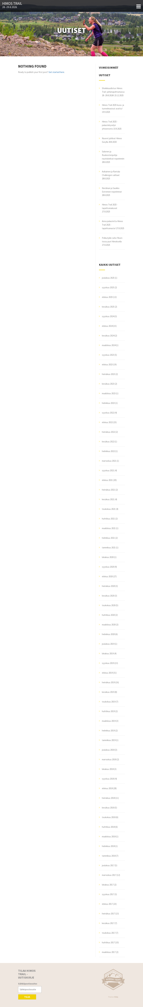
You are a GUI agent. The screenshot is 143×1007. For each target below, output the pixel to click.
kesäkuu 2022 (108, 441)
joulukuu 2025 (108, 277)
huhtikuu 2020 (108, 615)
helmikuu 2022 (108, 451)
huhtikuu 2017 (108, 942)
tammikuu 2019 (109, 740)
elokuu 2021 (107, 480)
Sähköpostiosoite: (27, 983)
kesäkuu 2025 (108, 306)
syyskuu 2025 (108, 287)
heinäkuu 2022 (108, 432)
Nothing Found (32, 66)
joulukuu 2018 (108, 749)
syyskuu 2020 (108, 566)
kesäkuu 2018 (108, 807)
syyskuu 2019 (108, 663)
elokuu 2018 (107, 788)
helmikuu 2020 (108, 634)
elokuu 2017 (107, 904)
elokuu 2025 (107, 297)
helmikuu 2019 (108, 730)
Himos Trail (12, 3)
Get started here (56, 72)
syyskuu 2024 (108, 316)
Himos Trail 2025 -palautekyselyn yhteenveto (110, 125)
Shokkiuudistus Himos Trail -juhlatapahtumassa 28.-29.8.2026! (113, 92)
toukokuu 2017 (108, 932)
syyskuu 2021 (108, 470)
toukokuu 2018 (108, 817)
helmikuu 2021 (108, 537)
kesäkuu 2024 (108, 335)
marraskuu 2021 (109, 460)
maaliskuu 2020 (109, 624)
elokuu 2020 (107, 576)
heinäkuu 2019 (108, 682)
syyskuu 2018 (108, 778)
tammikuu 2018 (109, 855)
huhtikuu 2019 (108, 711)
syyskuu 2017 (108, 894)
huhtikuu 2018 (108, 826)
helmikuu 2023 (108, 403)
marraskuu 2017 (109, 875)
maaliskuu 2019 (109, 720)
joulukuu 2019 (108, 643)
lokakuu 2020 (108, 557)
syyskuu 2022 (108, 412)
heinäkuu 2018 (108, 798)
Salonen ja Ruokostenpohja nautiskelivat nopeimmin (113, 155)
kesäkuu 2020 (108, 595)
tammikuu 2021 (109, 547)
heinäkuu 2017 (108, 913)
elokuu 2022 (107, 422)
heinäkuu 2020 (108, 586)
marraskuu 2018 (109, 759)
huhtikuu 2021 (108, 518)
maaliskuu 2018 (109, 836)
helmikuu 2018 (108, 846)
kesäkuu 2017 (108, 923)
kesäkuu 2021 (108, 499)
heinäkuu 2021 (108, 489)
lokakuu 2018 (108, 769)
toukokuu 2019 (108, 701)
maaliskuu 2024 (109, 345)
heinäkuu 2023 (108, 374)
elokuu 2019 (107, 672)
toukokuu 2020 (108, 605)
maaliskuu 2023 (109, 393)
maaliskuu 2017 (109, 952)
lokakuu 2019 (108, 653)
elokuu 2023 (107, 364)
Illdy (116, 997)
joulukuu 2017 (108, 865)
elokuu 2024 (107, 326)
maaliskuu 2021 (109, 528)
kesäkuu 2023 (108, 383)
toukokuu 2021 (108, 509)
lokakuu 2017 (108, 884)
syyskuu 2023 (108, 354)
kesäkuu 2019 (108, 692)
